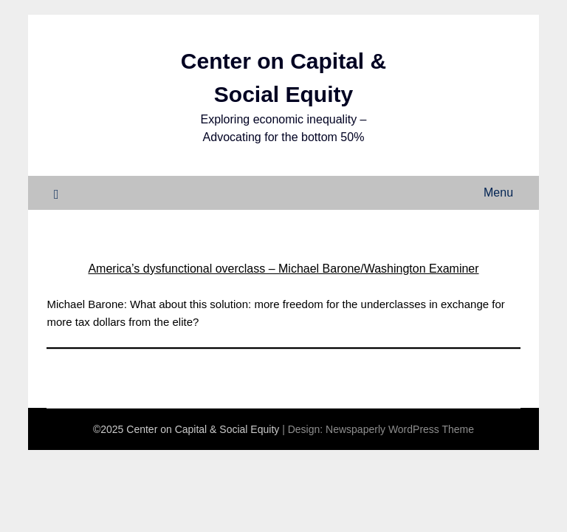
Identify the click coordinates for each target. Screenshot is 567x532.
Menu (498, 192)
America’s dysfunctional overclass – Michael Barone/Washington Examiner (283, 268)
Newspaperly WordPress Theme (400, 429)
